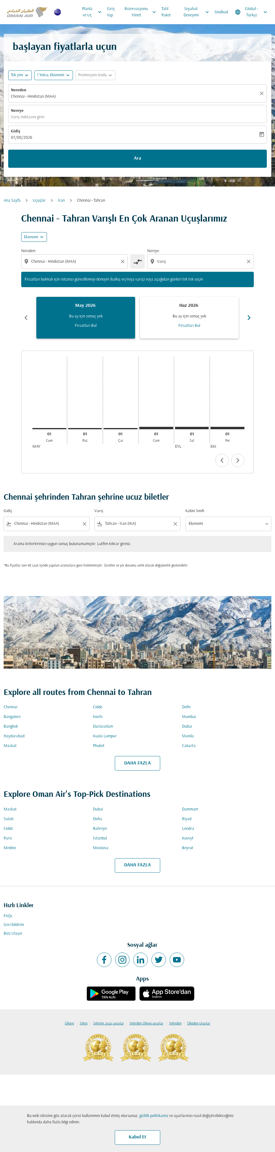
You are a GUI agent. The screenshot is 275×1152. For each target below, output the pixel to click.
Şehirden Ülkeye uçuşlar (146, 1023)
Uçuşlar (39, 200)
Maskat (10, 746)
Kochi (97, 717)
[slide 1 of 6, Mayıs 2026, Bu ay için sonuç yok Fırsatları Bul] (85, 318)
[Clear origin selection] (124, 261)
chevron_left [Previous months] (26, 318)
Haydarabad (14, 736)
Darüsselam (103, 726)
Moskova (100, 848)
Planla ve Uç (93, 12)
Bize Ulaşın (13, 933)
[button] (53, 75)
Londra (188, 828)
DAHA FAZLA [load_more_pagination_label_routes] (137, 763)
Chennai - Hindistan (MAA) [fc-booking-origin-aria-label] (33, 96)
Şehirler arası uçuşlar (108, 1023)
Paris (8, 838)
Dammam (190, 809)
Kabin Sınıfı (194, 511)
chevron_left (222, 460)
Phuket (98, 746)
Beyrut (187, 848)
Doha (97, 819)
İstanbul (100, 838)
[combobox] (75, 261)
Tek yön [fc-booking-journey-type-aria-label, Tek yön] (17, 75)
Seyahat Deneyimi (198, 12)
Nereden (18, 90)
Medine (10, 848)
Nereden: (28, 251)
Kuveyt (188, 838)
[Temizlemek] (263, 93)
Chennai (10, 707)
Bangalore (12, 717)
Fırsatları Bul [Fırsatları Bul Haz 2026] (189, 325)
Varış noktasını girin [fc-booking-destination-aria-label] (27, 117)
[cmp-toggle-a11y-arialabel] (137, 261)
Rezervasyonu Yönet (141, 12)
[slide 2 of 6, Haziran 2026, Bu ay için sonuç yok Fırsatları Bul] (189, 318)
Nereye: (153, 251)
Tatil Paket (166, 12)
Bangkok (11, 726)
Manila (188, 736)
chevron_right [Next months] (249, 318)
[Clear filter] (84, 524)
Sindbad (221, 12)
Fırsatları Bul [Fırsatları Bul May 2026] (86, 325)
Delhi (186, 707)
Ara (137, 158)
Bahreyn (100, 828)
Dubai (187, 726)
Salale (9, 819)
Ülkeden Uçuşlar (198, 1023)
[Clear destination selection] (249, 261)
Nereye (17, 111)
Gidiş (15, 131)
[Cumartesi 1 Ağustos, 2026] (156, 428)
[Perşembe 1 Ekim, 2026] (227, 428)
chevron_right (238, 460)
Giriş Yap (111, 12)
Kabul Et (137, 1137)
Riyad (186, 819)
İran (61, 200)
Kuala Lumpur (105, 736)
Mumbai (189, 717)
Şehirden (175, 1023)
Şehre (84, 1023)
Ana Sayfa (12, 200)
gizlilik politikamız (153, 1116)
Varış (98, 511)
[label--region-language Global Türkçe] (251, 12)
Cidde (97, 707)
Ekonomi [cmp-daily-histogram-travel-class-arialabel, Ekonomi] (31, 237)
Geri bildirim (14, 925)
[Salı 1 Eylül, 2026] (192, 428)
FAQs (8, 916)
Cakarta (189, 746)
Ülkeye (69, 1023)
